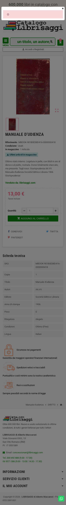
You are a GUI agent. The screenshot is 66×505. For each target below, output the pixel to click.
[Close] (63, 8)
